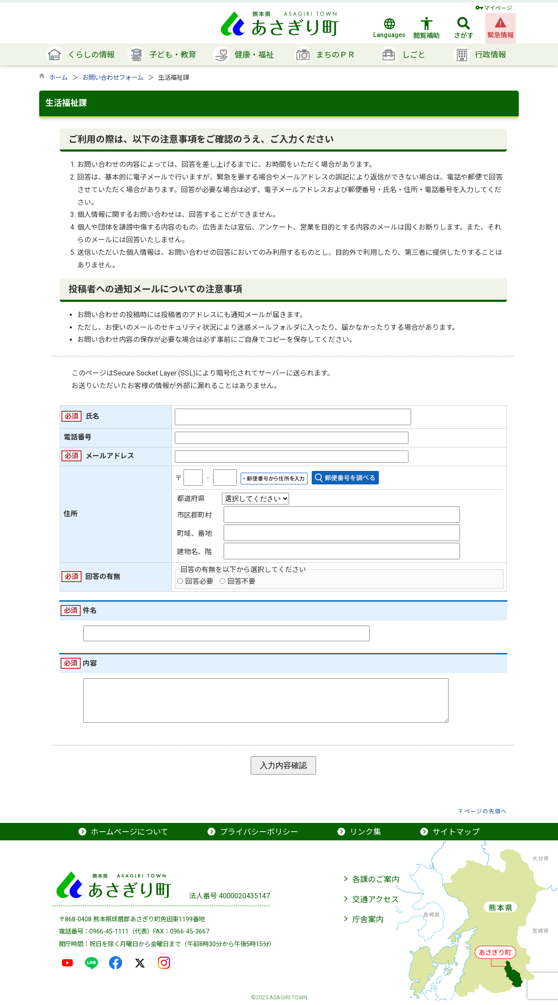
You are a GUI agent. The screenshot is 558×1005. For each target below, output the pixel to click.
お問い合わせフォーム (112, 77)
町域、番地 (194, 533)
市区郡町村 (194, 515)
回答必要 (199, 581)
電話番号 (78, 437)
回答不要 (241, 581)
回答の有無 (102, 576)
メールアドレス (109, 456)
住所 (71, 514)
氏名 (92, 416)
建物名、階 (194, 552)
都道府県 (191, 498)
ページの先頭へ (485, 815)
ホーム (58, 77)
